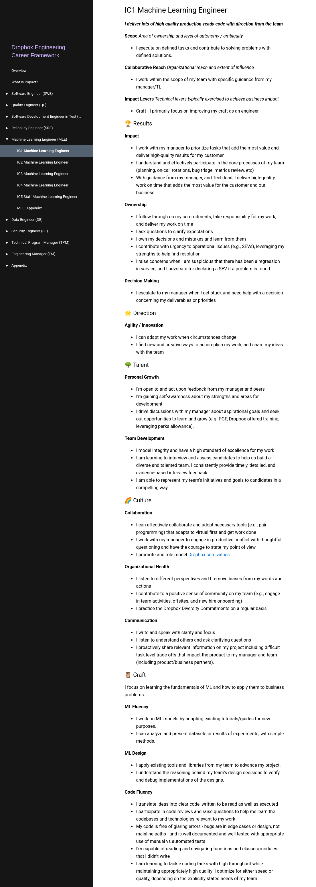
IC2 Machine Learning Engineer (42, 162)
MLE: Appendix (29, 208)
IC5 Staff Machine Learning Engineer (47, 196)
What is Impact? (24, 82)
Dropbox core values (209, 554)
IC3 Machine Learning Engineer (42, 174)
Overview (19, 70)
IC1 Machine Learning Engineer (43, 151)
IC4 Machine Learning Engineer (42, 185)
